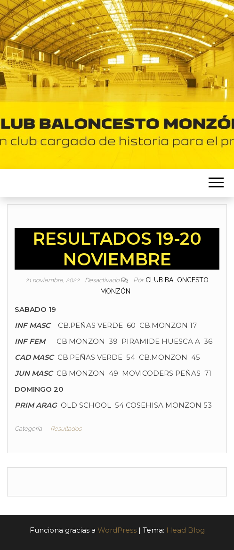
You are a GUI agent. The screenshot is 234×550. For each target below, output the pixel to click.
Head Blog (185, 530)
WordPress (117, 530)
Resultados (65, 428)
